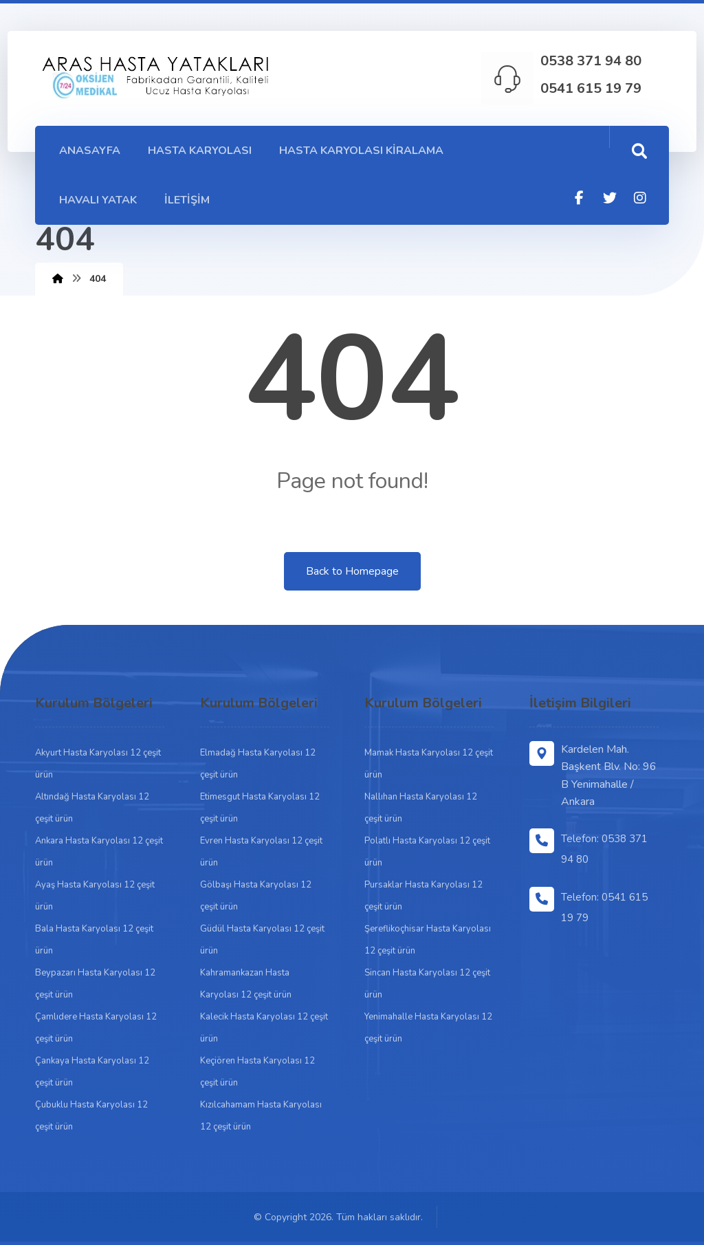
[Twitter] (610, 198)
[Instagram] (640, 198)
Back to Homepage (352, 571)
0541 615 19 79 (590, 88)
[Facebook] (579, 198)
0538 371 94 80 (590, 61)
